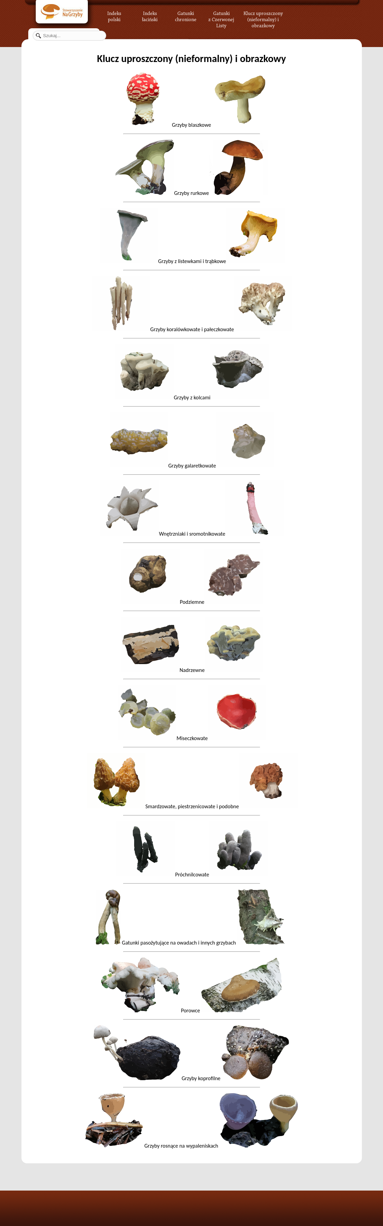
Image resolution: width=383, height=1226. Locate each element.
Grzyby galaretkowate (192, 465)
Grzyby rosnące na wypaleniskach (191, 1146)
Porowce (191, 1010)
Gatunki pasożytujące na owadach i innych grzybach (191, 942)
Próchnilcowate (162, 874)
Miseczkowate (192, 738)
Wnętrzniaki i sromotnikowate (192, 534)
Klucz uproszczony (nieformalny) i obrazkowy (263, 18)
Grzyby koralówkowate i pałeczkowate (192, 329)
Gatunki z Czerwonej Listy (221, 15)
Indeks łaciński (150, 15)
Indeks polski (114, 15)
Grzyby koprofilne (191, 1078)
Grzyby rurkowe (220, 193)
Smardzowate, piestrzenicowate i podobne (192, 806)
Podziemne (192, 602)
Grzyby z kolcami (192, 397)
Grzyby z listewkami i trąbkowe (192, 261)
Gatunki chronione (185, 15)
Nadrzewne (192, 670)
